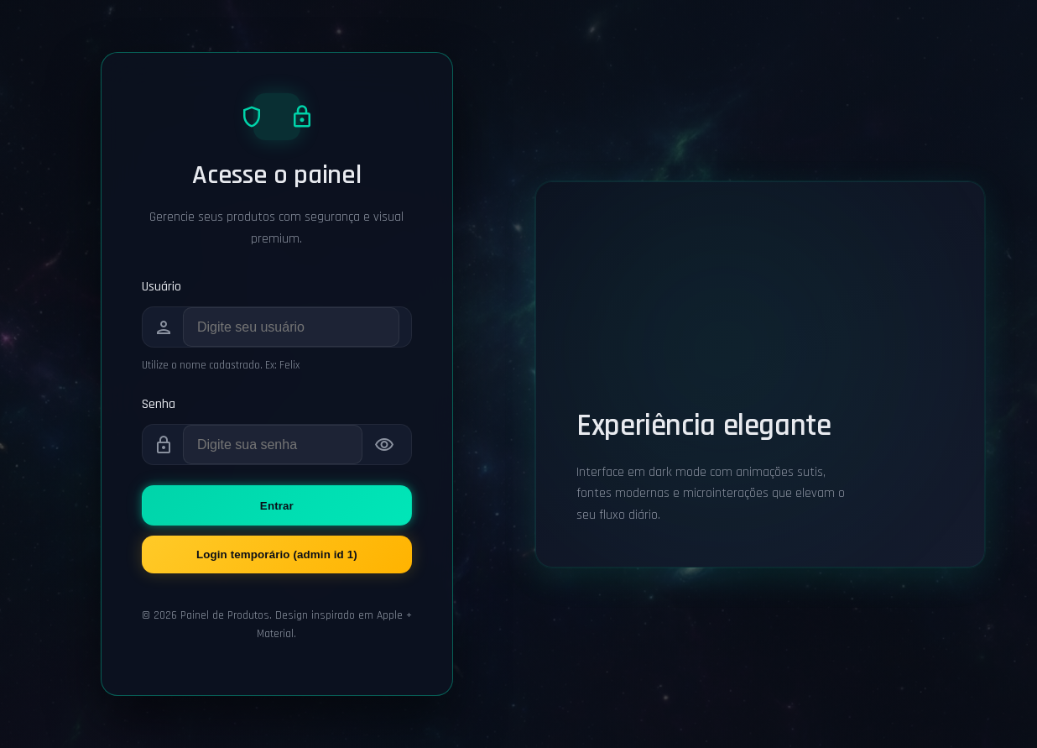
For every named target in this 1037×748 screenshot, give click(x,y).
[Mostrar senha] (384, 445)
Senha (158, 404)
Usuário (161, 287)
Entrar (277, 506)
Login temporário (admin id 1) (276, 554)
